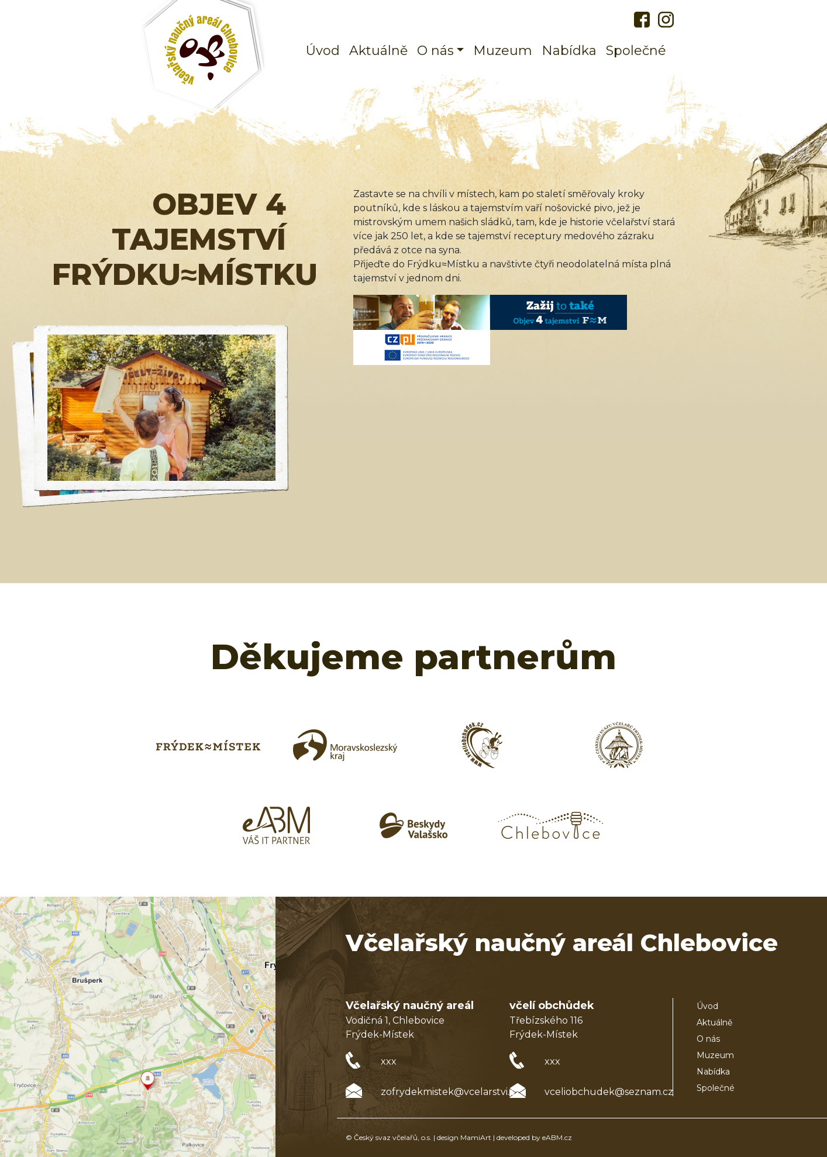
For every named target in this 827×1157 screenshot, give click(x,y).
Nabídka (569, 50)
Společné (636, 50)
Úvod (323, 50)
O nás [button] (435, 50)
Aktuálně (378, 50)
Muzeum (502, 50)
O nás (708, 1039)
